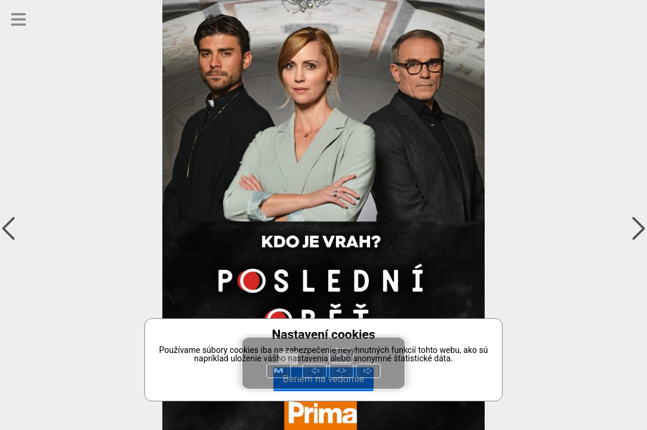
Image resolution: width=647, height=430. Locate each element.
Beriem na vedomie (323, 379)
